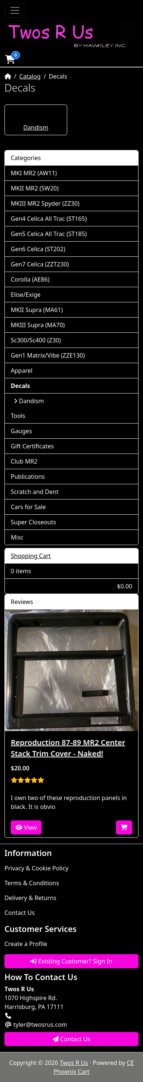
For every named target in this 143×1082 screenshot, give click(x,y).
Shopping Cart (31, 556)
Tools (18, 416)
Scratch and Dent (34, 492)
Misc (17, 537)
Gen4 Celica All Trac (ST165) (49, 219)
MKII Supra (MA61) (37, 310)
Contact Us (19, 913)
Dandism (35, 127)
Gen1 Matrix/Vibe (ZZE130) (48, 355)
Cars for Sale (28, 507)
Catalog (30, 76)
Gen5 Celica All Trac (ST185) (49, 234)
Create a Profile (25, 944)
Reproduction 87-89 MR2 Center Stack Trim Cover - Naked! (68, 748)
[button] (10, 59)
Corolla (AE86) (30, 279)
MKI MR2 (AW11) (34, 173)
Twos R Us (74, 1063)
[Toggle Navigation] (14, 10)
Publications (28, 476)
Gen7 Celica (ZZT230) (40, 264)
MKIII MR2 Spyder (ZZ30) (45, 203)
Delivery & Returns (30, 898)
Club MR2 (24, 461)
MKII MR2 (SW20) (35, 188)
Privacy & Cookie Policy (36, 868)
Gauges (21, 431)
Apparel (21, 370)
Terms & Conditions (31, 883)
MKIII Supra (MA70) (38, 325)
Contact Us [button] (72, 1039)
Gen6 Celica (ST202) (38, 249)
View (26, 827)
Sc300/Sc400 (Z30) (36, 340)
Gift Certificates (32, 446)
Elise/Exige (25, 295)
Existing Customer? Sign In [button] (71, 961)
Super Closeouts (33, 522)
